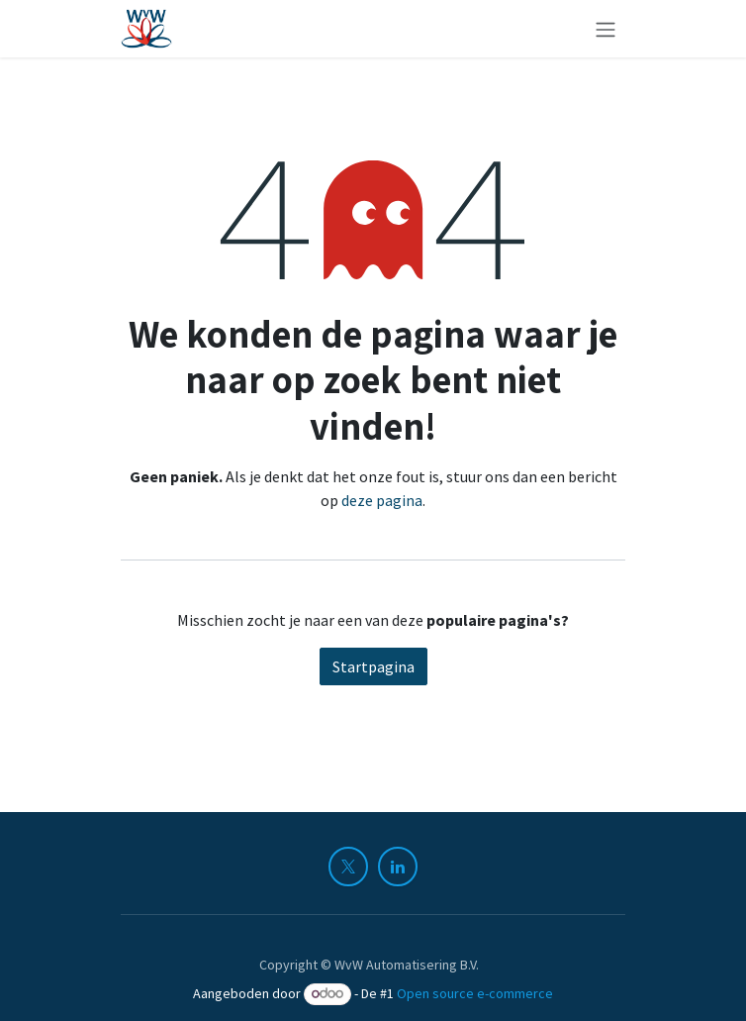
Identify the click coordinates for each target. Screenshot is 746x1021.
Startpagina (373, 666)
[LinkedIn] (398, 866)
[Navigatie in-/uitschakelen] (605, 29)
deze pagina (381, 500)
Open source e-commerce (475, 993)
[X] (348, 866)
